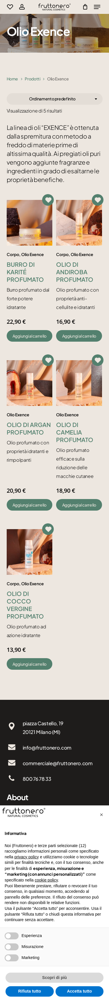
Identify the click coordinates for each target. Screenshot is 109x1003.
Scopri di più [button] (54, 977)
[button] (30, 336)
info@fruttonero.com (47, 747)
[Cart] (84, 6)
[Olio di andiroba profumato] (79, 223)
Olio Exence (32, 254)
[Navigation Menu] (97, 7)
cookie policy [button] (46, 880)
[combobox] (55, 99)
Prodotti (32, 78)
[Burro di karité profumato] (30, 223)
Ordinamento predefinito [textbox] (52, 98)
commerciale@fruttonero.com (58, 763)
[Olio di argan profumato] (30, 383)
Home (12, 78)
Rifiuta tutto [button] (29, 991)
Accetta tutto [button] (79, 991)
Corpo (13, 254)
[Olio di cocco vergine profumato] (30, 552)
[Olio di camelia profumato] (79, 383)
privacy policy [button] (26, 857)
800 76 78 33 (37, 779)
